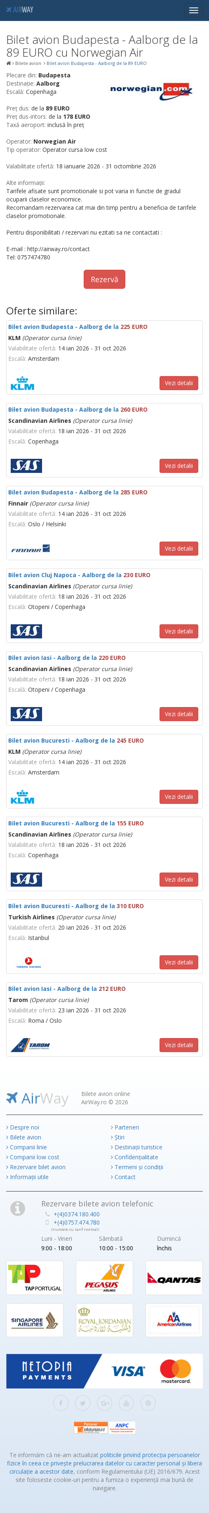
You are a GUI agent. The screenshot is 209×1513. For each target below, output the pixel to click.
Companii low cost (32, 1157)
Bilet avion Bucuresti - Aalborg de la (76, 740)
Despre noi (22, 1127)
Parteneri (125, 1127)
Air (19, 10)
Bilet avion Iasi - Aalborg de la (67, 658)
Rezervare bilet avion (36, 1167)
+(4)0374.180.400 (77, 1214)
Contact (123, 1177)
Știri (117, 1137)
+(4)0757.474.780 (77, 1222)
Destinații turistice (136, 1147)
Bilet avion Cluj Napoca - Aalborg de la (79, 575)
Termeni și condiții (137, 1167)
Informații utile (27, 1177)
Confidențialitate (134, 1157)
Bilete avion (23, 1137)
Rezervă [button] (104, 279)
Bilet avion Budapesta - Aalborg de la (78, 327)
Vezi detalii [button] (179, 383)
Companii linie (26, 1147)
